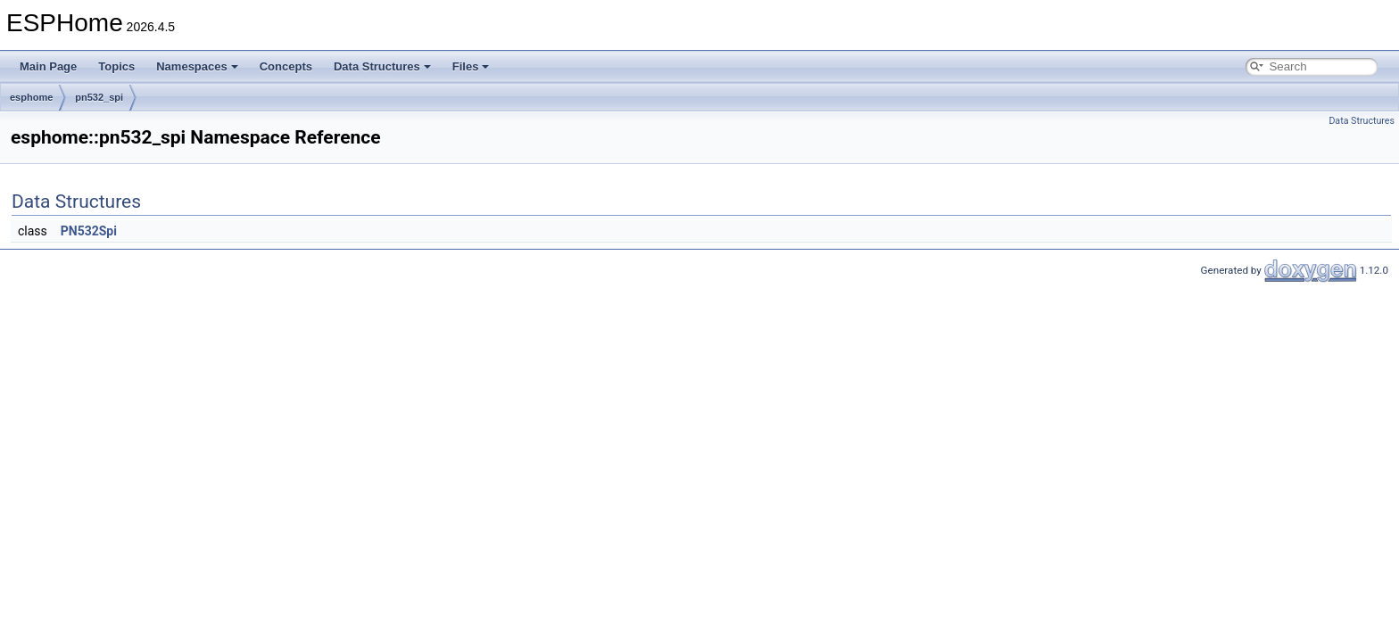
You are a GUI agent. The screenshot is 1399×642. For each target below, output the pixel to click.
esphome (31, 97)
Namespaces (197, 66)
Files (471, 66)
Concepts (286, 66)
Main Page (48, 66)
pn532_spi (99, 97)
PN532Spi (89, 231)
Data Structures (382, 66)
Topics (116, 66)
